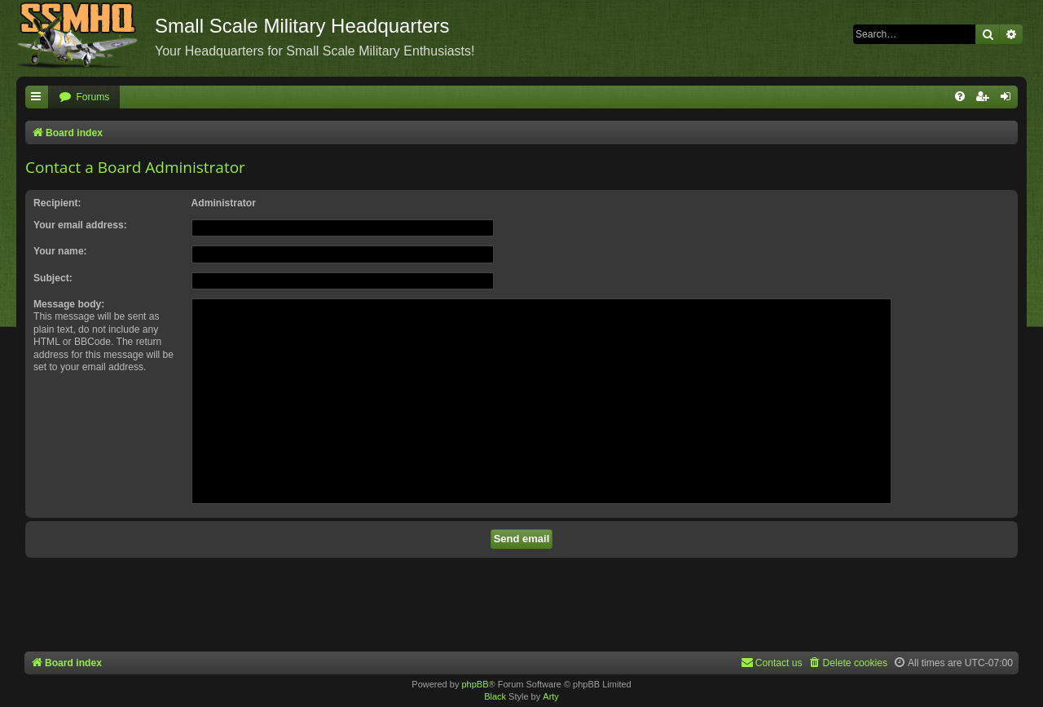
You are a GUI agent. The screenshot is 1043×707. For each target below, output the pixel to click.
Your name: (60, 251)
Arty (551, 696)
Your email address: (80, 225)
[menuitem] (84, 97)
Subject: (53, 278)
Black (495, 696)
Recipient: (57, 203)
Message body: (68, 304)
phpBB (474, 684)
